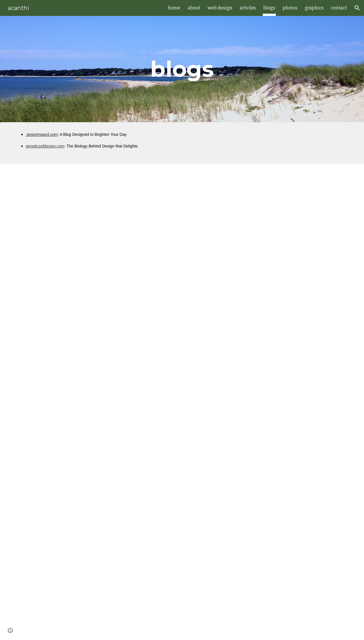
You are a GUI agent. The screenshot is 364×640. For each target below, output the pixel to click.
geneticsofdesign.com (45, 146)
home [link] (174, 8)
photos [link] (290, 8)
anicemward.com (43, 134)
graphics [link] (314, 8)
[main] (182, 69)
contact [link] (339, 8)
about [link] (194, 8)
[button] (357, 8)
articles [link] (248, 8)
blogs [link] (269, 8)
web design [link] (220, 8)
